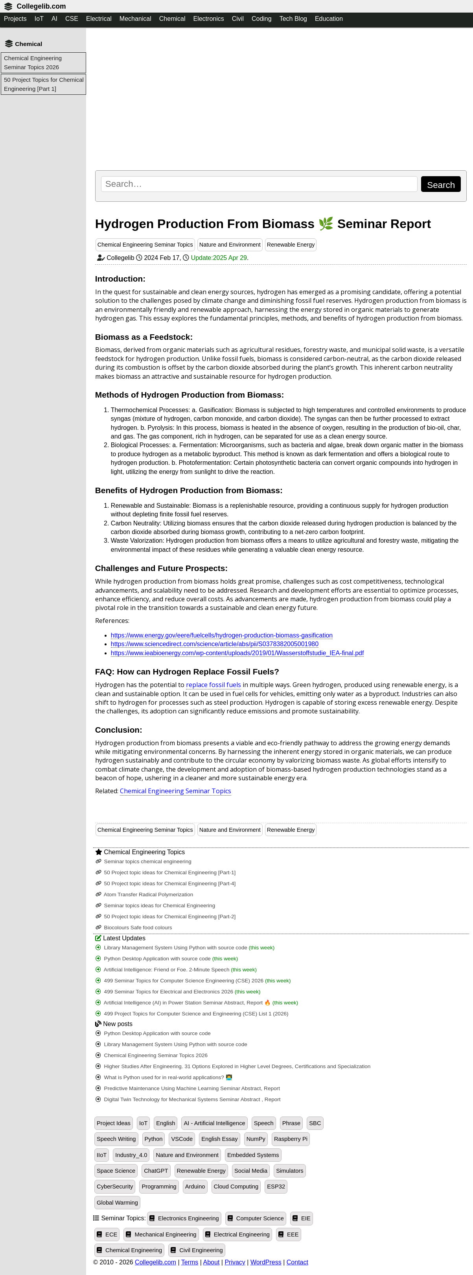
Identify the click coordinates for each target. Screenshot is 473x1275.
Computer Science (256, 1218)
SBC (315, 1123)
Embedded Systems (253, 1155)
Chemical (172, 18)
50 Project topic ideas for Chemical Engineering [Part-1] (166, 872)
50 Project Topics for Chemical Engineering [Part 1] (44, 84)
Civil (238, 18)
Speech (264, 1123)
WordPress (266, 1262)
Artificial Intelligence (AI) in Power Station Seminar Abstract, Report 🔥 (197, 1003)
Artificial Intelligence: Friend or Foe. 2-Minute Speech (176, 970)
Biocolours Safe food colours (134, 927)
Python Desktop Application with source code (167, 959)
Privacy (235, 1262)
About (211, 1262)
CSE (71, 18)
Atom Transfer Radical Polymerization (144, 894)
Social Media (250, 1171)
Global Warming (117, 1202)
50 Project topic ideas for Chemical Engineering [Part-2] (166, 916)
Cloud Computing (236, 1186)
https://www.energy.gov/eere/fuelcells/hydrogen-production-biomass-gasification (222, 635)
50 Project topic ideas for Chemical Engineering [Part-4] (166, 883)
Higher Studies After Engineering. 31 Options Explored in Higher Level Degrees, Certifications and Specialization (233, 1066)
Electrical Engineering (237, 1234)
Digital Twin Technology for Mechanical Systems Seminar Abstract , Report (188, 1099)
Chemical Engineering (129, 1250)
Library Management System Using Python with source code (185, 948)
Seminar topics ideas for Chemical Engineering (155, 905)
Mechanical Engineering (161, 1234)
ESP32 (276, 1186)
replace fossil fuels (213, 684)
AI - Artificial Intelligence (214, 1123)
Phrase (291, 1123)
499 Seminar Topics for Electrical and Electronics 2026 (178, 992)
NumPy (256, 1139)
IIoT (102, 1155)
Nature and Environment (230, 244)
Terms (190, 1262)
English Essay (219, 1139)
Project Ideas (114, 1123)
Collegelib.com (41, 6)
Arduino (195, 1186)
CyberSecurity (115, 1186)
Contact (297, 1262)
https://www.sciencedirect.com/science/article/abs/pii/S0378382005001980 (214, 644)
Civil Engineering (197, 1250)
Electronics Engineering (184, 1218)
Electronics (208, 18)
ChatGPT (156, 1171)
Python (154, 1139)
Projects (15, 18)
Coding (262, 18)
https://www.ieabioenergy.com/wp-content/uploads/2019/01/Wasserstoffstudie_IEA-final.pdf (237, 653)
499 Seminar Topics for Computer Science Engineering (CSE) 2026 (193, 981)
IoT (39, 18)
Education (329, 18)
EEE (288, 1234)
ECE (107, 1234)
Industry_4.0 (131, 1155)
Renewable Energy (291, 244)
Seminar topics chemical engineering (143, 861)
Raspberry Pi (290, 1139)
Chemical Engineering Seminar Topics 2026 (33, 62)
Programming (159, 1186)
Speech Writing (116, 1139)
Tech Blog (293, 18)
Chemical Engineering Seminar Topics (145, 244)
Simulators (290, 1171)
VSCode (182, 1139)
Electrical (99, 18)
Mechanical (135, 18)
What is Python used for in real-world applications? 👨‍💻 (164, 1077)
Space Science (116, 1171)
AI (54, 18)
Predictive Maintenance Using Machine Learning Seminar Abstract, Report (188, 1088)
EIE (302, 1218)
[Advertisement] (281, 99)
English (165, 1123)
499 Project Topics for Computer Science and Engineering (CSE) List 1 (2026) (192, 1014)
